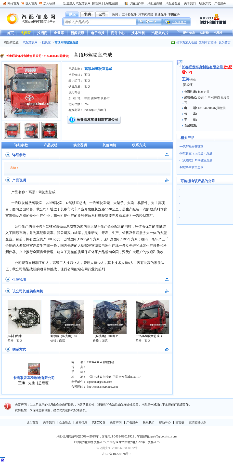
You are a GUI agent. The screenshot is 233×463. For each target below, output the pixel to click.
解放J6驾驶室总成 (191, 167)
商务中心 (118, 33)
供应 (72, 14)
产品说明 (50, 145)
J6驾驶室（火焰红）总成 (196, 153)
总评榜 (204, 33)
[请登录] (97, 3)
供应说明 (80, 145)
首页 (10, 33)
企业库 (59, 33)
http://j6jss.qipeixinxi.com (102, 386)
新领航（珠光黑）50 (63, 336)
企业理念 (65, 422)
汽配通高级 (154, 3)
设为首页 (31, 3)
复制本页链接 (208, 42)
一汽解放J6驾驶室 (191, 146)
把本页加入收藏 (186, 42)
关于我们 (190, 3)
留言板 (179, 422)
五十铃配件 (129, 14)
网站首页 (13, 3)
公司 (102, 14)
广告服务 (220, 3)
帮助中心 (165, 422)
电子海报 (97, 33)
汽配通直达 (179, 22)
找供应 (25, 33)
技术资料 (138, 33)
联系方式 (205, 3)
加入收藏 (49, 3)
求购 (87, 14)
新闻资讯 (77, 33)
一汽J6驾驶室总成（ (149, 336)
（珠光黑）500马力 (105, 336)
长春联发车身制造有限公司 (97, 120)
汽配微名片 (159, 33)
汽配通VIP (137, 3)
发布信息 (81, 422)
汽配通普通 (173, 3)
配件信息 (189, 33)
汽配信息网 (28, 19)
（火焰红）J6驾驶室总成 (196, 160)
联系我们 (149, 422)
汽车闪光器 (145, 14)
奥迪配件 (161, 14)
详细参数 (21, 145)
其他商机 (109, 145)
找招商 (42, 33)
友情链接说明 (198, 422)
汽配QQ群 (98, 422)
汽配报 (218, 33)
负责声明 (116, 422)
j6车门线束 (15, 336)
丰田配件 (174, 14)
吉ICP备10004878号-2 (116, 454)
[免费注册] (111, 3)
